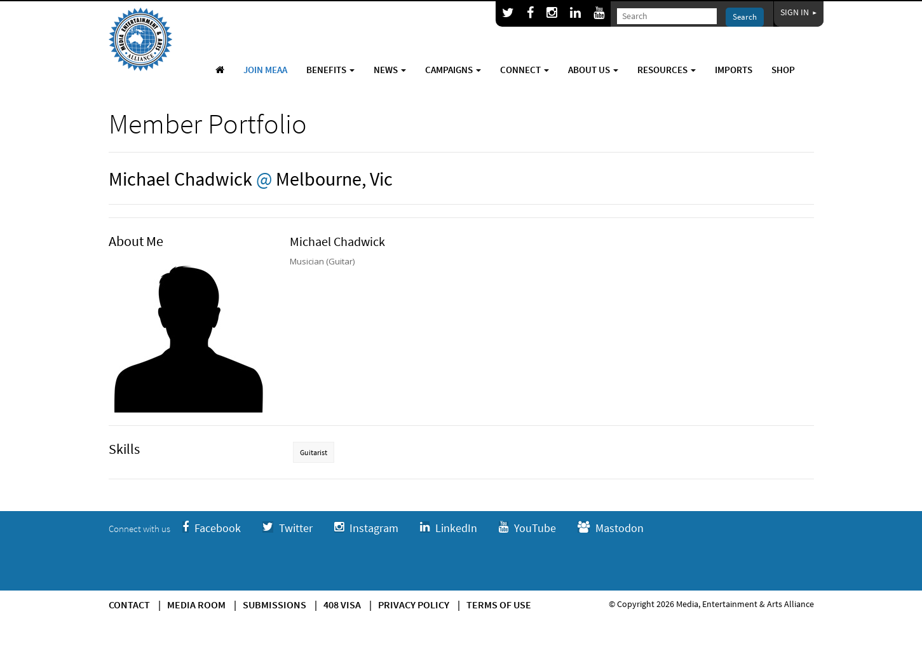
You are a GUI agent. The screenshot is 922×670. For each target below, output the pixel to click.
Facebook (211, 528)
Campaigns (453, 70)
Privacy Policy (413, 604)
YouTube (527, 528)
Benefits (330, 70)
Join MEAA (265, 70)
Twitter (287, 528)
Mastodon (611, 528)
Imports (733, 70)
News (390, 70)
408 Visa (342, 604)
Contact (129, 604)
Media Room (196, 604)
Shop (783, 70)
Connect (524, 70)
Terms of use (498, 604)
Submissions (274, 604)
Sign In (798, 12)
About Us (593, 70)
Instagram (366, 528)
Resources (666, 70)
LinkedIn (448, 528)
